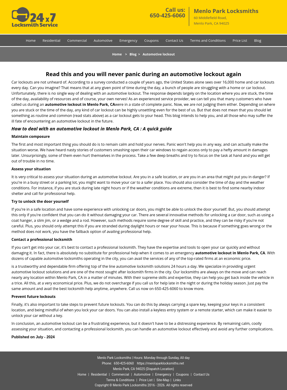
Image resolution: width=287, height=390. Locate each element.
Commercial (77, 40)
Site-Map (163, 380)
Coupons (151, 40)
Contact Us (174, 40)
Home (30, 40)
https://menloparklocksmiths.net (160, 363)
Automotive (103, 40)
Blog (257, 40)
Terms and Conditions (208, 40)
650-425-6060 (167, 15)
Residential (51, 40)
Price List (240, 40)
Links (177, 380)
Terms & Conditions (120, 380)
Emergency (128, 40)
